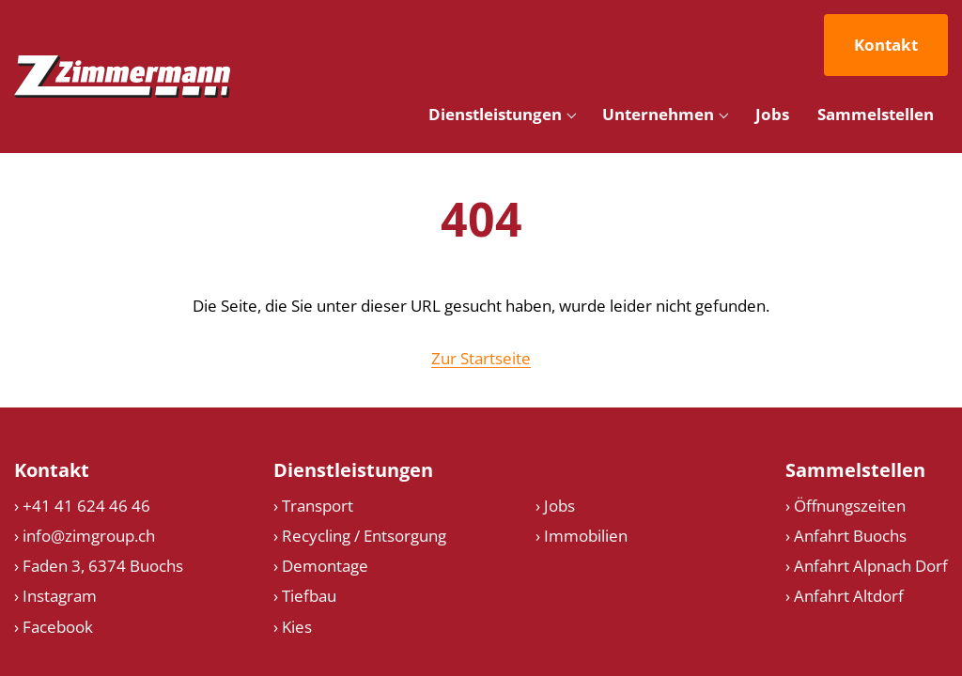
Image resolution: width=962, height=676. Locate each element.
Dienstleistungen (495, 114)
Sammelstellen (875, 114)
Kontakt (886, 44)
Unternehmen (658, 114)
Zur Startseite (481, 358)
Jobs (772, 114)
